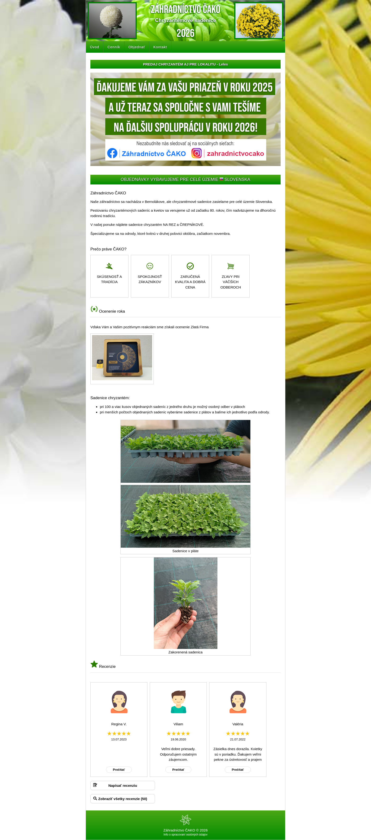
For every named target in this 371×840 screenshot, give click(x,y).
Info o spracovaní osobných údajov (185, 834)
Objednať (136, 47)
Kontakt (160, 47)
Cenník (113, 47)
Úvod (94, 47)
